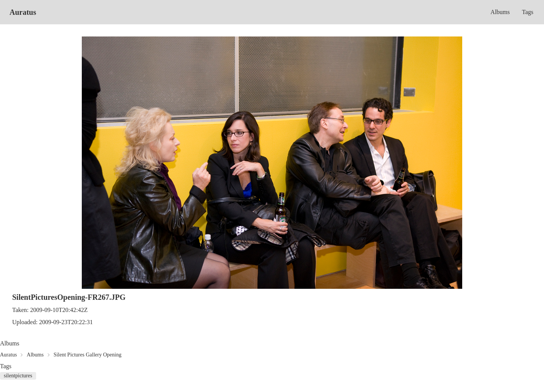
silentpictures (18, 375)
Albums (500, 12)
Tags (527, 12)
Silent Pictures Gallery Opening (87, 355)
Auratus (23, 12)
